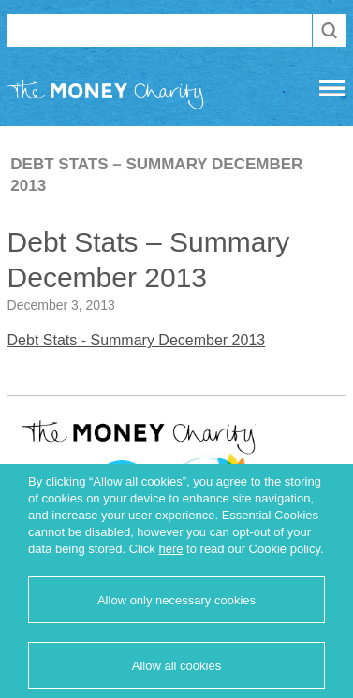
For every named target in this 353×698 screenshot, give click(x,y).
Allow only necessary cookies (176, 600)
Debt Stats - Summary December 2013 (136, 340)
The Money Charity (105, 98)
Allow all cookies (176, 666)
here (170, 549)
